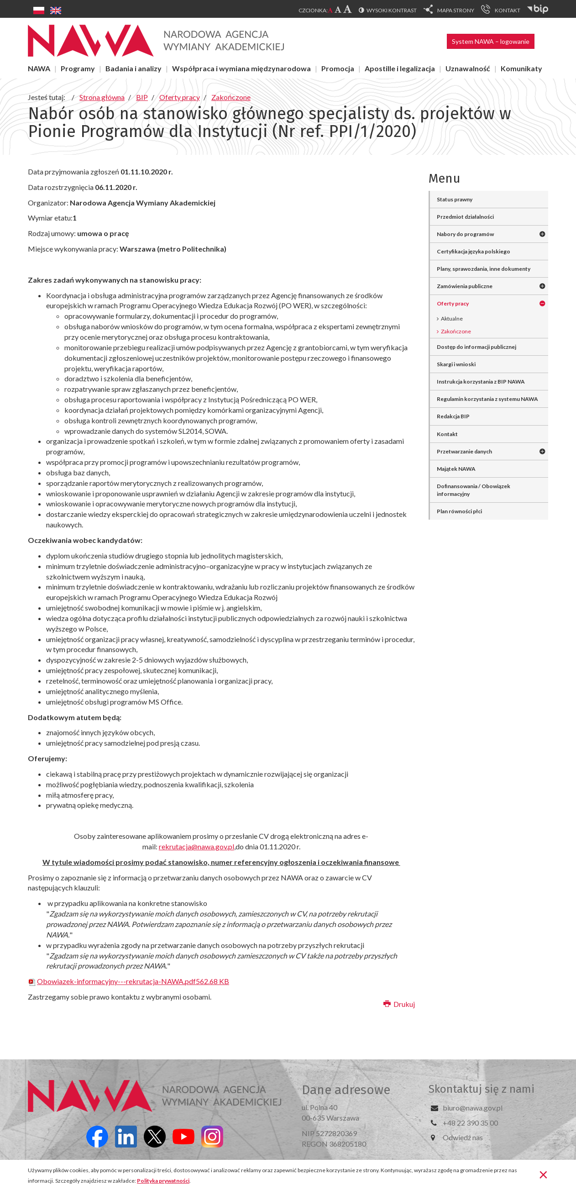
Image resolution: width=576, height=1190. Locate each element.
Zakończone (456, 331)
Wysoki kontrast (392, 10)
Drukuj (399, 1004)
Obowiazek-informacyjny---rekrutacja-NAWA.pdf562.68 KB (128, 981)
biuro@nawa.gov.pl (473, 1107)
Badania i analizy (133, 68)
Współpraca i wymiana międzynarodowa (241, 68)
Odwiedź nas (463, 1137)
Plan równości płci (459, 511)
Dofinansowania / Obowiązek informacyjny (473, 490)
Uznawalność (467, 68)
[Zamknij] (543, 1174)
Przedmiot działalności (465, 216)
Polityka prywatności (163, 1180)
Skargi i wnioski (456, 364)
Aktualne (452, 318)
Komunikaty (521, 68)
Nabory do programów (465, 234)
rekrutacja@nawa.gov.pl (196, 846)
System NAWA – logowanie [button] (490, 41)
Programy (78, 68)
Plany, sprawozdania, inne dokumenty (483, 268)
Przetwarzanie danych (464, 451)
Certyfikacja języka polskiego (473, 251)
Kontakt (447, 434)
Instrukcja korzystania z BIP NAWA (481, 381)
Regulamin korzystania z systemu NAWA (487, 398)
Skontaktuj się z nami (481, 1089)
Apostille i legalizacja (400, 68)
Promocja (337, 68)
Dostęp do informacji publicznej (476, 346)
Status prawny (454, 199)
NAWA (39, 68)
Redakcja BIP (453, 416)
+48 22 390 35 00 (470, 1122)
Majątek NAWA (456, 468)
